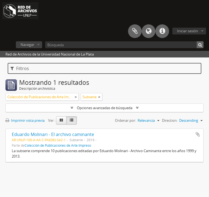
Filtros (19, 68)
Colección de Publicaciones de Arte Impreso (58, 145)
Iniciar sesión (187, 30)
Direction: (170, 120)
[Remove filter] (76, 97)
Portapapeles (135, 31)
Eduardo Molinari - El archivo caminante (53, 134)
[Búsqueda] (124, 44)
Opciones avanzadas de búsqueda (104, 107)
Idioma (148, 31)
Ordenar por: (125, 120)
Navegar (27, 44)
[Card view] (61, 120)
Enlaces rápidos (162, 31)
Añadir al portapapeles (198, 134)
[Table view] (71, 120)
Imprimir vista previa (25, 120)
